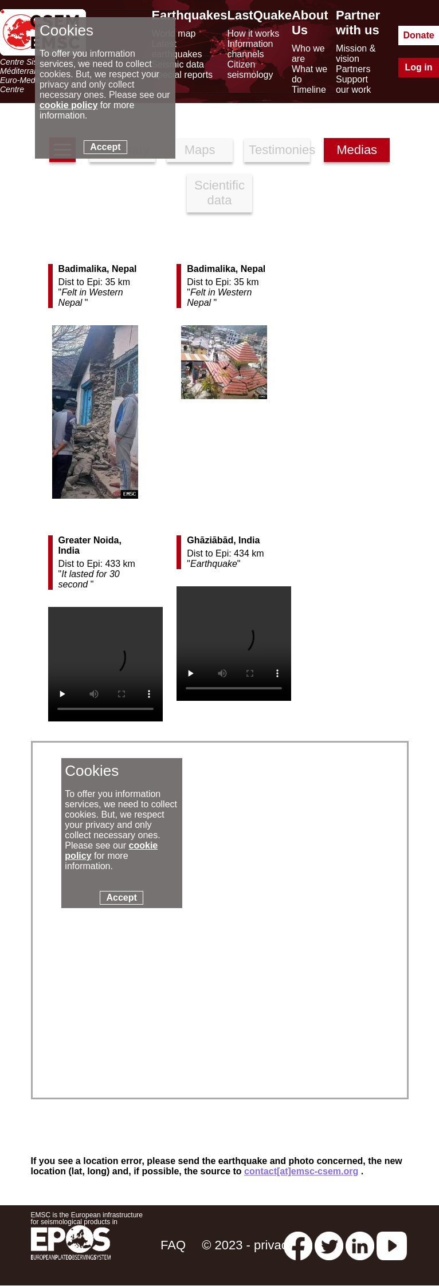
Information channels (250, 49)
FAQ (173, 1245)
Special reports (182, 75)
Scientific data (219, 192)
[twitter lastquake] (329, 1245)
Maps (200, 150)
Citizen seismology (250, 70)
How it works (253, 33)
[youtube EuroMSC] (392, 1245)
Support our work (353, 84)
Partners (353, 69)
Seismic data (177, 64)
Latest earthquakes (176, 49)
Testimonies (279, 150)
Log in (419, 67)
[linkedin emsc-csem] (360, 1245)
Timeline (309, 89)
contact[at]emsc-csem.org (301, 1171)
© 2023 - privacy (248, 1245)
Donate (418, 35)
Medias (356, 150)
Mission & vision (355, 54)
